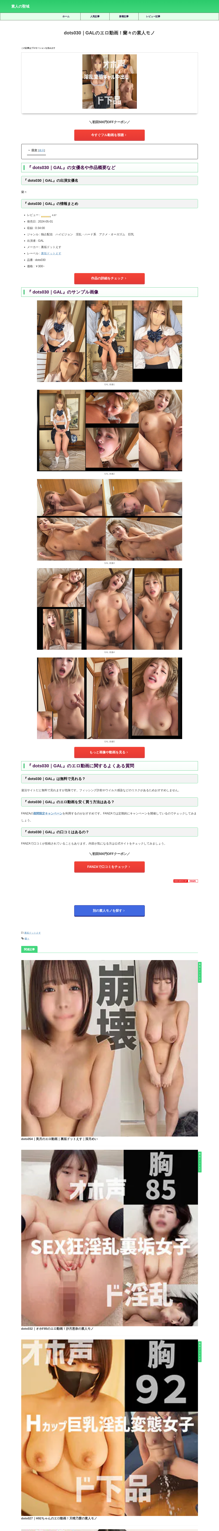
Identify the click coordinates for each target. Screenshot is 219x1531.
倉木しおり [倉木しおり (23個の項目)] (40, 1470)
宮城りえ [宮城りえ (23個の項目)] (129, 1470)
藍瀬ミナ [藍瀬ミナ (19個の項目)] (188, 1476)
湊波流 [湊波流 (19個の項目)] (82, 1476)
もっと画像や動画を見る (109, 748)
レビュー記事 (153, 16)
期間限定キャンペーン (47, 808)
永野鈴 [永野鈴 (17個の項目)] (71, 1476)
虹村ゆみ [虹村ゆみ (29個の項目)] (202, 1476)
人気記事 (95, 16)
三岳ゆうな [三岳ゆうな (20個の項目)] (24, 1470)
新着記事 (124, 16)
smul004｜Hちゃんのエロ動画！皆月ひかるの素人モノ (120, 1361)
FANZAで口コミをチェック (108, 860)
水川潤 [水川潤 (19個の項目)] (59, 1476)
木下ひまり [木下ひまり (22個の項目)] (195, 1470)
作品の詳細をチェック (108, 275)
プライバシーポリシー (115, 1511)
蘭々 (27, 929)
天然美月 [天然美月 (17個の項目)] (85, 1470)
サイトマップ (93, 1511)
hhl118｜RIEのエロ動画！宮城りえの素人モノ (120, 1387)
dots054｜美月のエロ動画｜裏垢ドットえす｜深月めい (114, 958)
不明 (120, 1336)
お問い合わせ (137, 1511)
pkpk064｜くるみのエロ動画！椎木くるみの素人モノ (120, 1301)
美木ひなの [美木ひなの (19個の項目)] (173, 1476)
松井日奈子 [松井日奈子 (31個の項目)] (18, 1476)
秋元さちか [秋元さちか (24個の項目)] (127, 1476)
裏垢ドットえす (51, 251)
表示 (41, 148)
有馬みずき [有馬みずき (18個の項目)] (179, 1470)
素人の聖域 (20, 6)
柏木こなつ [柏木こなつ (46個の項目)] (34, 1476)
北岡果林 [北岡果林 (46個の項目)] (71, 1470)
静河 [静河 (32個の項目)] (131, 1482)
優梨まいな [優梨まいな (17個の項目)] (56, 1470)
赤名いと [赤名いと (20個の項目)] (90, 1482)
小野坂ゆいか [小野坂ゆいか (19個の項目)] (162, 1470)
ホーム (65, 16)
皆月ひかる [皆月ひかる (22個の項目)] (110, 1476)
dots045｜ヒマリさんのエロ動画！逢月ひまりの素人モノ (115, 1144)
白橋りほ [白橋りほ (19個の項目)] (95, 1476)
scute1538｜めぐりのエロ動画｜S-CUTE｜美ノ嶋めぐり (120, 1412)
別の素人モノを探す (108, 903)
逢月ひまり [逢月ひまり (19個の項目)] (105, 1482)
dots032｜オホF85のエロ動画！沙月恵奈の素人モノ (112, 1020)
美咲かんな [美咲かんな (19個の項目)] (143, 1476)
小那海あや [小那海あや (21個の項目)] (144, 1470)
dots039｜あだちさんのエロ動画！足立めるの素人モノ (114, 1205)
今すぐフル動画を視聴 (108, 134)
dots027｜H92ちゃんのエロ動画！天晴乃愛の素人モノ (114, 1082)
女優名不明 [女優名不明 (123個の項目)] (114, 1470)
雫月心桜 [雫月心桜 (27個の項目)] (120, 1482)
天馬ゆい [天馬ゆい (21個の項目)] (99, 1470)
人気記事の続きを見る (108, 1445)
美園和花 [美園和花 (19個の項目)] (158, 1476)
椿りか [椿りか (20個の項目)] (48, 1476)
